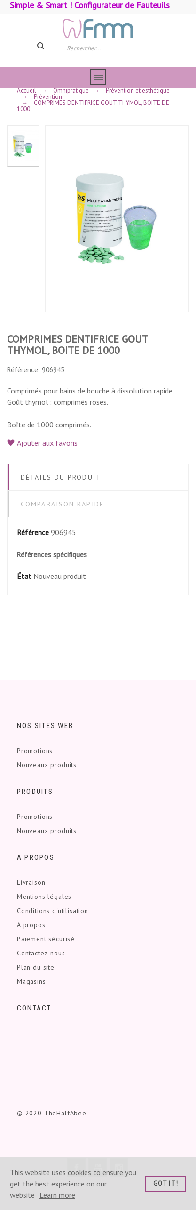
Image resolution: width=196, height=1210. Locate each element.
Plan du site (36, 967)
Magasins (31, 981)
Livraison (31, 882)
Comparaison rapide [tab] (62, 504)
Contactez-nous (41, 953)
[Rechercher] (102, 47)
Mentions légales (44, 896)
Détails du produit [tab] (61, 477)
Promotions (35, 750)
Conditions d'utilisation (52, 910)
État (24, 576)
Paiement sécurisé (46, 939)
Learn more (57, 1195)
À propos (31, 925)
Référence (33, 532)
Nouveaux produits (47, 765)
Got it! (165, 1183)
